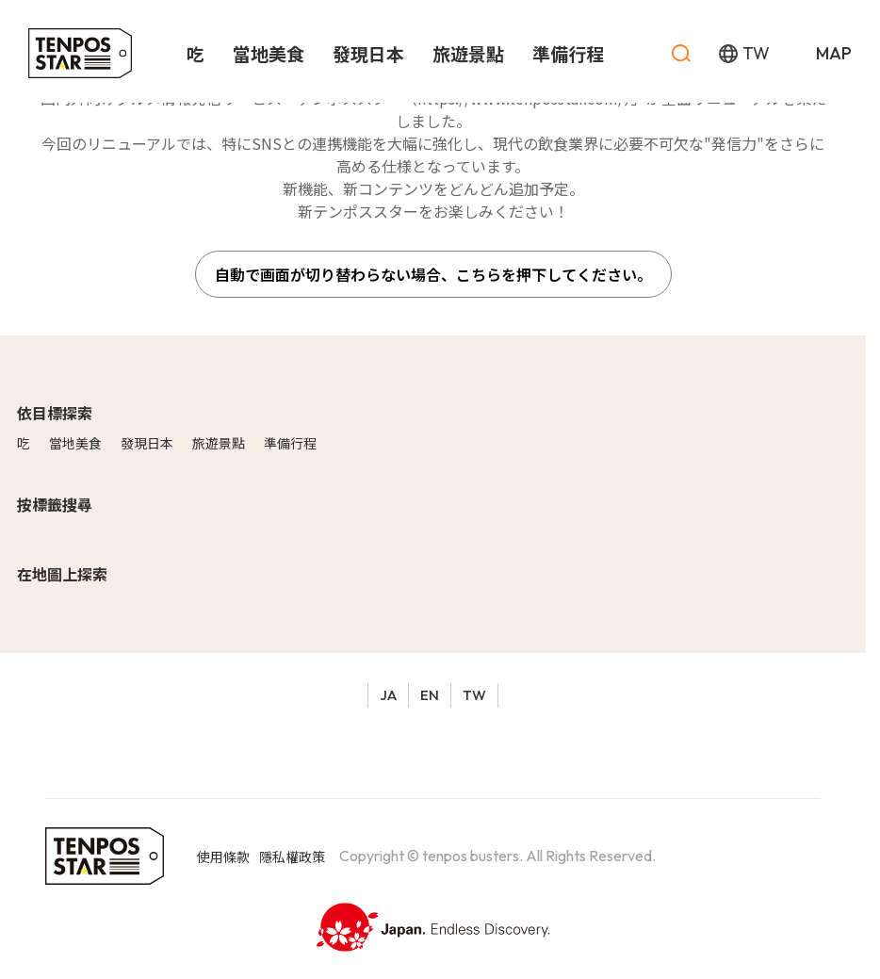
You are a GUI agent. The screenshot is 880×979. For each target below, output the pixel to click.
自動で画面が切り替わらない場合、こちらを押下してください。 (433, 274)
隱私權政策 (292, 856)
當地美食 (75, 442)
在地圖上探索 (62, 574)
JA (388, 695)
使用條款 (223, 856)
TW (474, 695)
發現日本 (147, 442)
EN (429, 695)
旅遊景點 (218, 442)
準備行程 (290, 442)
